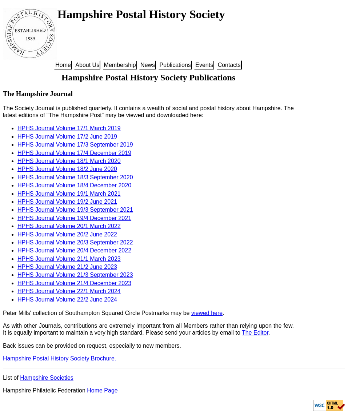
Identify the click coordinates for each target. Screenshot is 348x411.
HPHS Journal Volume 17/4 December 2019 (74, 153)
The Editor (255, 333)
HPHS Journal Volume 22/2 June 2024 (67, 299)
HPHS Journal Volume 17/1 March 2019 (69, 128)
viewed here (207, 313)
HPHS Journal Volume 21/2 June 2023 (67, 267)
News (147, 65)
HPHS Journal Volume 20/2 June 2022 (67, 234)
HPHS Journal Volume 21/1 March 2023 (69, 259)
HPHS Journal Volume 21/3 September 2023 (75, 275)
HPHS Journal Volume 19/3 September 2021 (75, 210)
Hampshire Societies (46, 378)
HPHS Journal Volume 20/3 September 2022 (75, 242)
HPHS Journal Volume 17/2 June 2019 (67, 136)
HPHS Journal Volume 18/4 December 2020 (74, 185)
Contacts (229, 65)
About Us (87, 65)
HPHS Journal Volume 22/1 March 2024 (69, 291)
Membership (120, 65)
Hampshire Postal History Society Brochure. (59, 358)
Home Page (102, 390)
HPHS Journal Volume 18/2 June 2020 (67, 169)
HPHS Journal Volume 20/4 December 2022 (74, 250)
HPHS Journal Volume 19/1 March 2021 (69, 194)
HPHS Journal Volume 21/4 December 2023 (74, 283)
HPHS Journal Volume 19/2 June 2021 (67, 202)
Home (63, 65)
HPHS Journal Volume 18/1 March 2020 (69, 161)
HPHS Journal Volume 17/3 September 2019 (75, 144)
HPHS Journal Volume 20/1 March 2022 (69, 226)
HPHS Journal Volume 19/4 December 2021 (74, 218)
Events (204, 65)
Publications (175, 65)
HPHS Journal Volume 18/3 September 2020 (75, 177)
